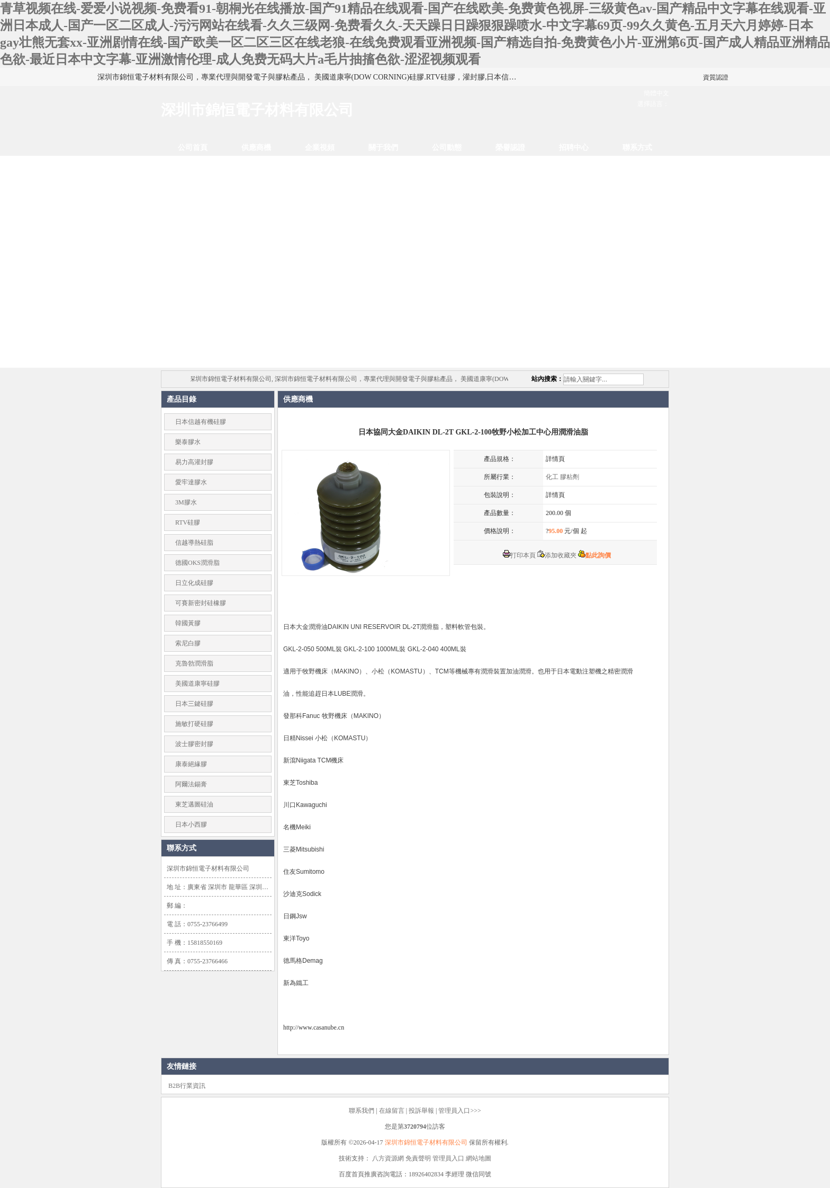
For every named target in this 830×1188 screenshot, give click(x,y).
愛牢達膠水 (191, 482)
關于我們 (383, 148)
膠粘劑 (569, 477)
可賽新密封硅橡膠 (200, 603)
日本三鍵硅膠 (194, 703)
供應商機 (256, 148)
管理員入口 (448, 1158)
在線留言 (391, 1110)
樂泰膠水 (188, 442)
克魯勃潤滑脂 (194, 663)
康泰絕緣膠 (191, 764)
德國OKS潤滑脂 (197, 562)
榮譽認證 (510, 148)
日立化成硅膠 (194, 583)
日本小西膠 (191, 824)
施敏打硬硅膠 (194, 724)
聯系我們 (361, 1110)
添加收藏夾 (556, 555)
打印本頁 (519, 555)
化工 (552, 477)
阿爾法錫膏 (191, 784)
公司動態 (447, 148)
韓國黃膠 (188, 623)
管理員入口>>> (459, 1110)
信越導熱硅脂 (194, 542)
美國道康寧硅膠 (197, 683)
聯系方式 (637, 148)
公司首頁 (193, 148)
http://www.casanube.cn (313, 1027)
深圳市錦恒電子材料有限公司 (426, 1142)
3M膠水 (186, 502)
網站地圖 (478, 1158)
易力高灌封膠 (194, 462)
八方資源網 (388, 1158)
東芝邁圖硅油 (194, 804)
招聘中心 (574, 148)
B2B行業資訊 (186, 1085)
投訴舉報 (421, 1110)
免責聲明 (418, 1158)
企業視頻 (320, 148)
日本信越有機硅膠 (200, 421)
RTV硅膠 (187, 522)
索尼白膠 (188, 643)
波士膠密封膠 (194, 744)
